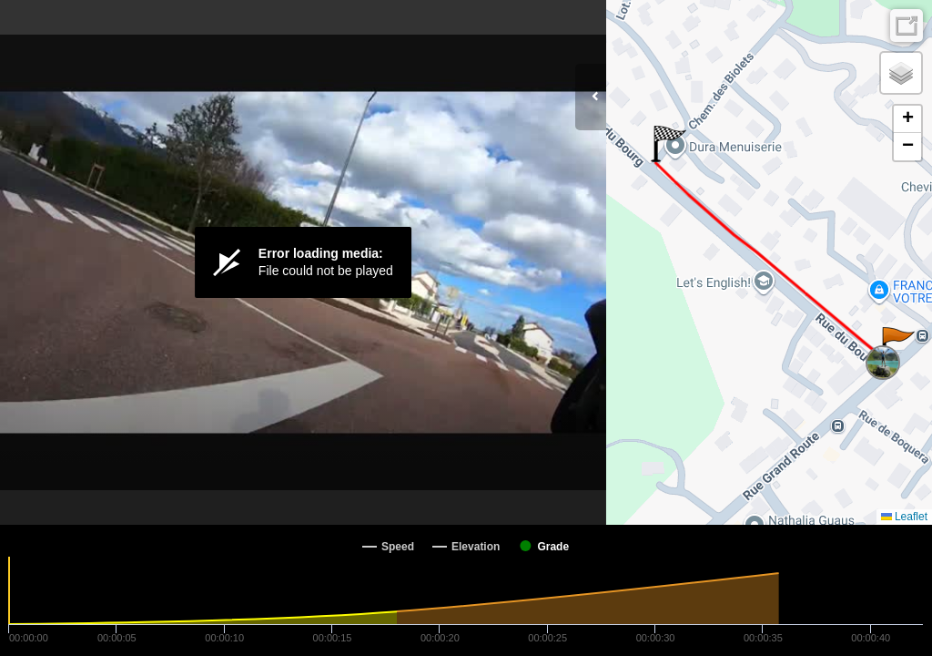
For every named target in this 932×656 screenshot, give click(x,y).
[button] (897, 345)
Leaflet (904, 516)
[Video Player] (303, 262)
